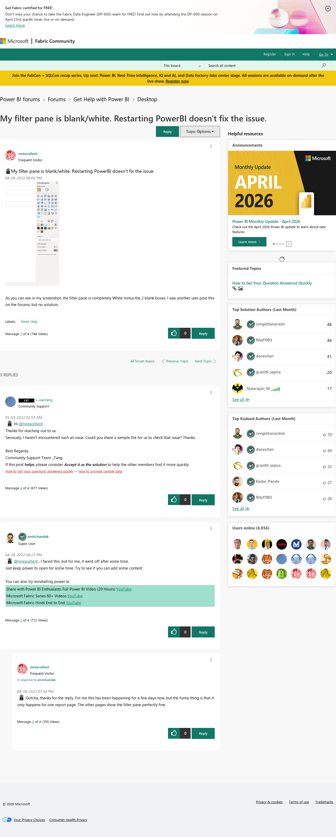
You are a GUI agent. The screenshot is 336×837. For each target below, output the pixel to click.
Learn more (15, 25)
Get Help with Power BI (101, 99)
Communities (155, 41)
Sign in (289, 54)
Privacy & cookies (269, 802)
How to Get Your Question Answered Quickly (272, 283)
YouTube (124, 589)
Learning (198, 41)
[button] (167, 131)
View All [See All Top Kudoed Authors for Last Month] (241, 509)
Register (270, 54)
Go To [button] (323, 54)
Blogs (178, 41)
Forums (86, 41)
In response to (36, 680)
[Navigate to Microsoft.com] (14, 41)
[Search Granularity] (182, 66)
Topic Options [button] (198, 131)
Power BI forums (20, 99)
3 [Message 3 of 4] (33, 721)
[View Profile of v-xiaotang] (43, 399)
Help (306, 54)
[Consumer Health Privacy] (68, 819)
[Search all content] (267, 66)
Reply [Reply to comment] (203, 500)
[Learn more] (249, 241)
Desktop (147, 99)
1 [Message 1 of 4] (21, 333)
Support (220, 41)
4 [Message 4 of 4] (21, 488)
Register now (177, 81)
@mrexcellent (31, 423)
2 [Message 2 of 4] (21, 620)
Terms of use (299, 802)
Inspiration (110, 41)
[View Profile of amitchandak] (38, 536)
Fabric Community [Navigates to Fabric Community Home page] (55, 41)
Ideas (131, 41)
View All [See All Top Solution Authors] (241, 399)
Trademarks (324, 802)
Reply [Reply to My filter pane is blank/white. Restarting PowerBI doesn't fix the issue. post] (203, 333)
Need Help (29, 321)
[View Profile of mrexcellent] (28, 153)
